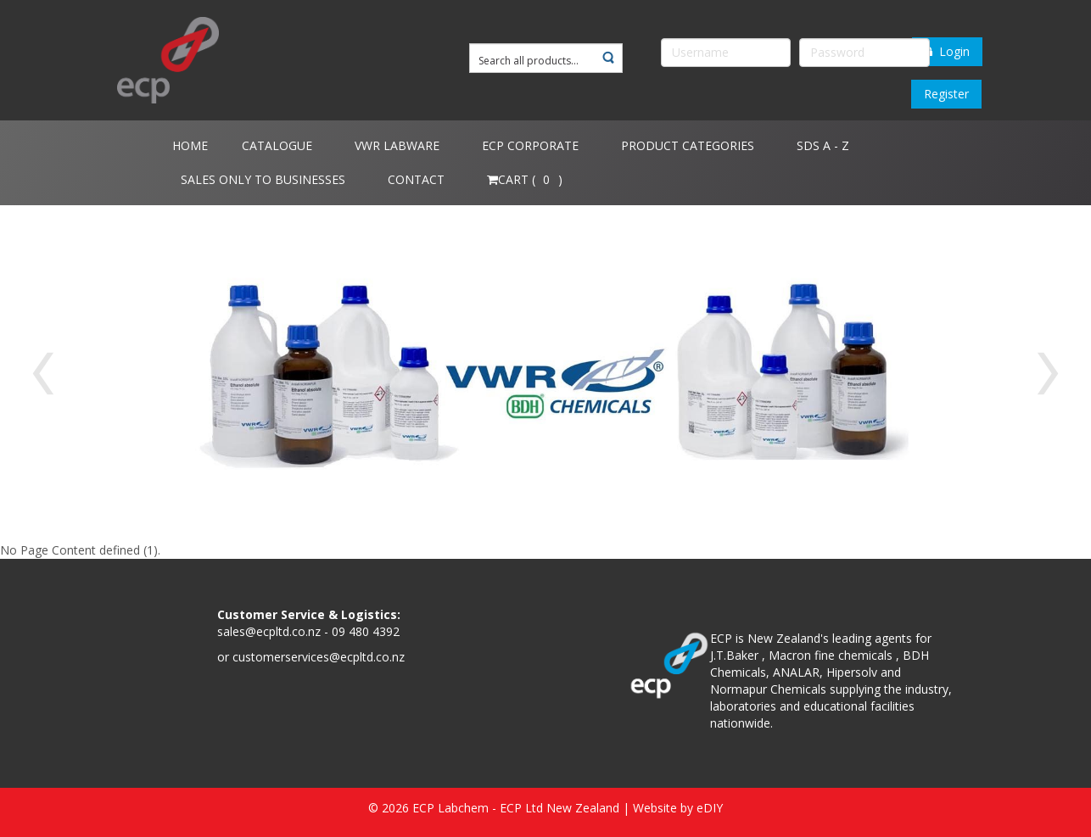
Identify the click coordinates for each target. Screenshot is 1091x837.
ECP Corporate (530, 145)
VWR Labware (397, 145)
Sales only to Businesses (263, 179)
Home (190, 145)
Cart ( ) (524, 179)
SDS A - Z (823, 145)
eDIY (710, 808)
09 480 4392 (366, 631)
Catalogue (277, 145)
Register (946, 94)
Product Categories (687, 145)
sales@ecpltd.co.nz (269, 631)
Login (947, 51)
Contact (416, 179)
